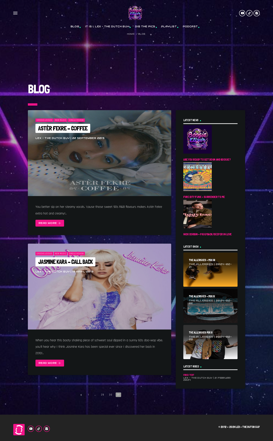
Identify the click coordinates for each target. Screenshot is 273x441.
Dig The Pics (145, 26)
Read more (49, 223)
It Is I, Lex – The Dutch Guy (107, 26)
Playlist (169, 26)
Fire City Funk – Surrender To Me (204, 197)
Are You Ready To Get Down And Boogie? (207, 159)
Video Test (188, 375)
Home (131, 34)
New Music (60, 120)
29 (102, 394)
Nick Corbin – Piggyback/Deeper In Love (207, 234)
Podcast (190, 26)
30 (110, 394)
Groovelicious (44, 120)
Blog (75, 26)
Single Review (76, 120)
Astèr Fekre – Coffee (63, 128)
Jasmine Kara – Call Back (65, 261)
